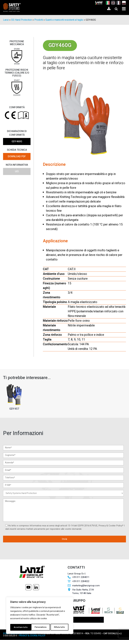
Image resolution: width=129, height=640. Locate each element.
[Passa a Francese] (117, 3)
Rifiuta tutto (38, 627)
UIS (17, 171)
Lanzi (6, 20)
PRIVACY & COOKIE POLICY (31, 635)
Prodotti (38, 20)
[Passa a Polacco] (123, 3)
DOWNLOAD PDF (17, 156)
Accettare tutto (58, 627)
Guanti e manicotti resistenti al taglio (64, 20)
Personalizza (19, 627)
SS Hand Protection (21, 20)
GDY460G (17, 141)
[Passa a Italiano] (107, 3)
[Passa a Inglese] (112, 3)
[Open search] (116, 9)
